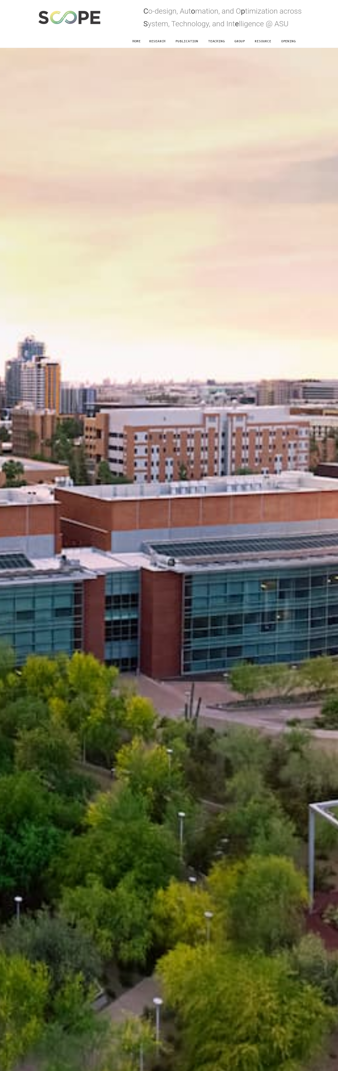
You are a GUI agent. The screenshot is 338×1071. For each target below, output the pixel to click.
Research (157, 41)
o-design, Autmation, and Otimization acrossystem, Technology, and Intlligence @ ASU (222, 17)
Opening (288, 41)
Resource (263, 41)
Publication (186, 41)
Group (239, 41)
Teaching (216, 41)
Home (136, 41)
